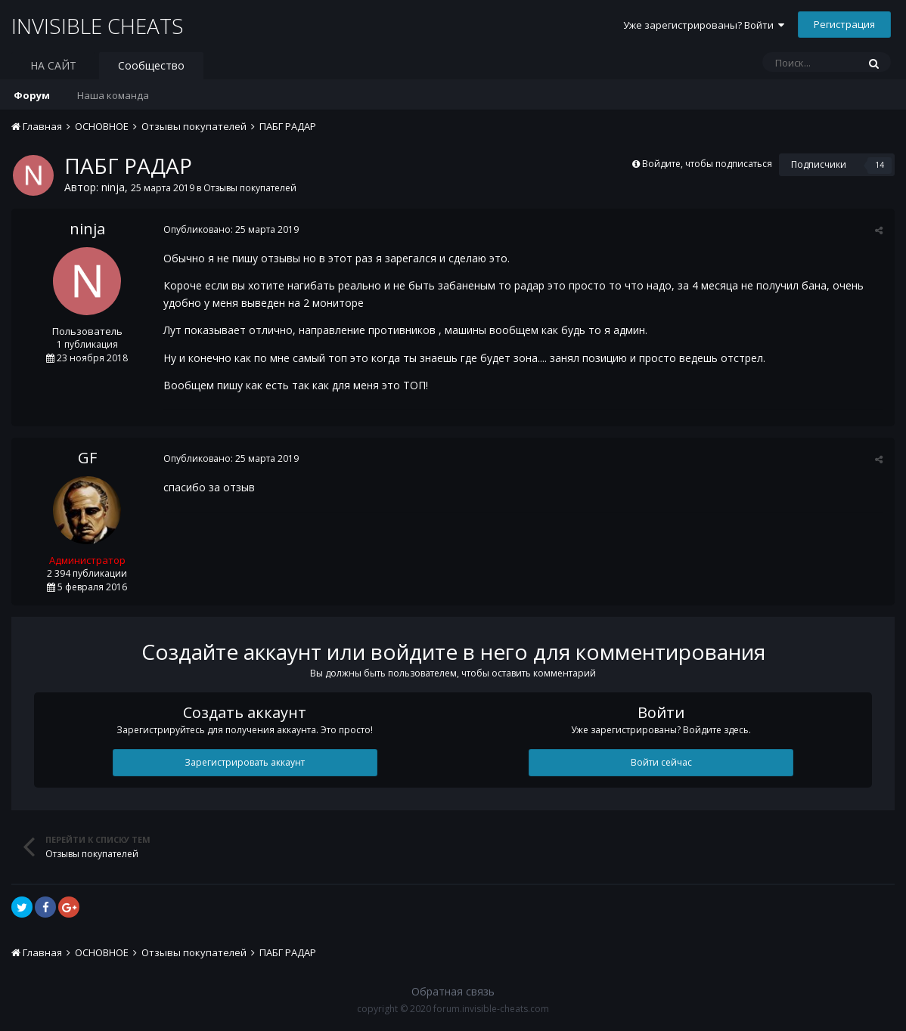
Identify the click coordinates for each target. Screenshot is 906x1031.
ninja (113, 187)
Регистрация (844, 24)
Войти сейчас (661, 762)
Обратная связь (453, 991)
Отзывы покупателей (249, 187)
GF (87, 457)
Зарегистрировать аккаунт (245, 762)
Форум (32, 95)
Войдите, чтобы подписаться (707, 163)
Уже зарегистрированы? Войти (703, 25)
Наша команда (113, 95)
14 (879, 164)
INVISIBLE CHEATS (98, 25)
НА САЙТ (53, 65)
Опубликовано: (230, 229)
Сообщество (151, 65)
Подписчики (818, 164)
